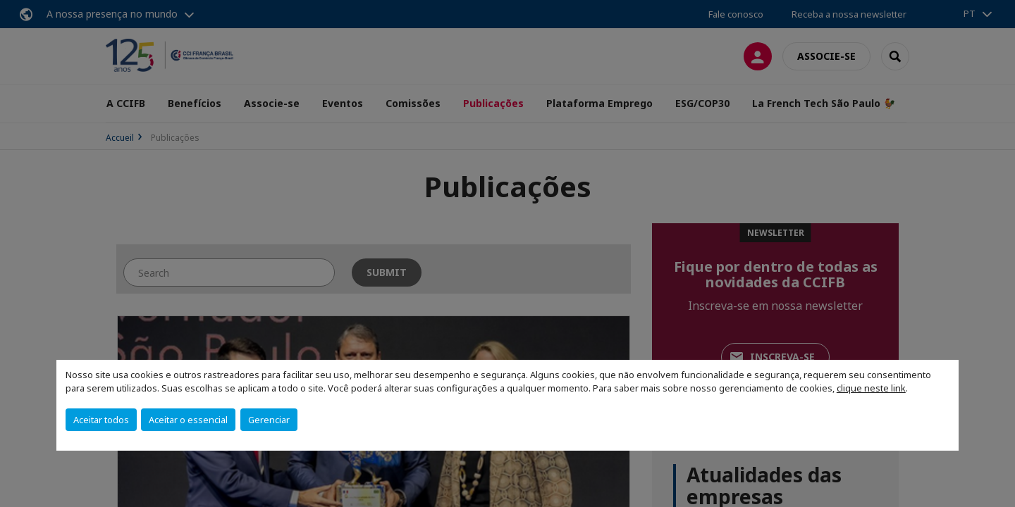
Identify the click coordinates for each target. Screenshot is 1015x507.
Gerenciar (269, 419)
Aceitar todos (101, 419)
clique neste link (871, 388)
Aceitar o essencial (188, 419)
